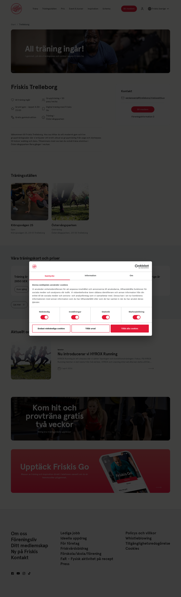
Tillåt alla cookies (129, 328)
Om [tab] (131, 275)
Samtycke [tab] (49, 276)
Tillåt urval (90, 328)
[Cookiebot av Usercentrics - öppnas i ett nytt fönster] (137, 266)
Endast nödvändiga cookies (51, 328)
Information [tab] (90, 275)
